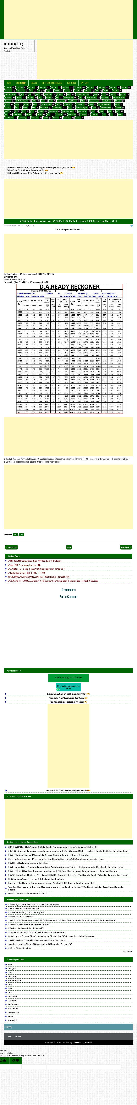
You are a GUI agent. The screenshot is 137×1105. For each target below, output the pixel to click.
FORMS (21, 82)
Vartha (10, 992)
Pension (7, 108)
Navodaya (67, 104)
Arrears (66, 91)
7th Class (90, 87)
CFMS (106, 91)
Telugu (39, 114)
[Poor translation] (15, 1060)
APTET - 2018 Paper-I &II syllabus (19, 948)
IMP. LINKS (71, 82)
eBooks (34, 82)
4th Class (54, 87)
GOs (34, 101)
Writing (78, 118)
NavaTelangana (13, 1008)
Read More (127, 952)
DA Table (84, 82)
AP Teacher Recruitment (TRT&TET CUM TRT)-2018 (26, 572)
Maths (7, 104)
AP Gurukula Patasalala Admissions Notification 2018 (26, 928)
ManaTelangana (13, 1004)
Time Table (72, 114)
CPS (22, 94)
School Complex (67, 111)
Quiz (94, 108)
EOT (39, 98)
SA (16, 111)
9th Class (113, 87)
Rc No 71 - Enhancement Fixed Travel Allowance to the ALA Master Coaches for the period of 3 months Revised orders (48, 855)
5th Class (65, 87)
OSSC (117, 104)
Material (118, 101)
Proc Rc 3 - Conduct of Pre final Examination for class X (27, 893)
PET (16, 108)
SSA (117, 111)
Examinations (68, 98)
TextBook (59, 114)
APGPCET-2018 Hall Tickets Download (21, 916)
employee (8, 98)
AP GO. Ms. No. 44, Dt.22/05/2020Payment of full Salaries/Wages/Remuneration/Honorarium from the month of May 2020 (53, 580)
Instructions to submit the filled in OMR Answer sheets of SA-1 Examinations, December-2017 (40, 944)
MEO (34, 104)
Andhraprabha (12, 976)
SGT (93, 111)
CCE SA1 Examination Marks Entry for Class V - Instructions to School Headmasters (36, 878)
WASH (45, 118)
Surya (10, 988)
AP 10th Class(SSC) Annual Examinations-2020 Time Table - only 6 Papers (34, 560)
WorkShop (66, 118)
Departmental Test (82, 94)
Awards (76, 91)
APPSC (56, 91)
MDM (17, 104)
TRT (104, 114)
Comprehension (10, 94)
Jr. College (106, 101)
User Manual (9, 118)
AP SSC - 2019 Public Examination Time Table (24, 564)
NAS (57, 104)
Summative (17, 114)
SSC (6, 114)
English (18, 98)
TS (111, 114)
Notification (80, 104)
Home (9, 82)
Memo (26, 104)
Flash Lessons (91, 98)
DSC (103, 94)
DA (30, 94)
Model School (46, 104)
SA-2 (31, 111)
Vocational (34, 118)
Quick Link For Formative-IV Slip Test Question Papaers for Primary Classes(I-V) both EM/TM (41, 167)
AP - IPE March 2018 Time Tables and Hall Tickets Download (28, 924)
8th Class (101, 87)
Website (55, 118)
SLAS (101, 111)
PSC (69, 108)
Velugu (10, 984)
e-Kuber (112, 94)
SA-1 (23, 111)
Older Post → (126, 547)
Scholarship (53, 111)
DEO (68, 94)
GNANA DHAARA (22, 101)
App (48, 91)
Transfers (94, 114)
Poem (25, 108)
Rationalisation (106, 108)
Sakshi (10, 972)
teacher (28, 114)
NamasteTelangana (14, 980)
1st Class (8, 87)
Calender (88, 91)
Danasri (31, 226)
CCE (97, 91)
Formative (104, 98)
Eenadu (10, 964)
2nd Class (19, 87)
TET (48, 114)
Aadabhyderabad (13, 1012)
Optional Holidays (104, 104)
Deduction (48, 94)
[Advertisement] (68, 19)
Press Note (44, 108)
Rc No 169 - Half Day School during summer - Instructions (28, 863)
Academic (8, 91)
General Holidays (119, 98)
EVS (57, 98)
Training (83, 114)
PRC (33, 108)
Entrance (30, 98)
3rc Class (31, 87)
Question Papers (81, 108)
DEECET (59, 94)
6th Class (78, 87)
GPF (51, 101)
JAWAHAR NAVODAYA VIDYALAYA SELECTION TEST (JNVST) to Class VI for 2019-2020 (38, 576)
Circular (115, 91)
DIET (95, 94)
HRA (82, 101)
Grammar (61, 101)
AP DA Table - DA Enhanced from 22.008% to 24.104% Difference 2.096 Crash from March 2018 (68, 221)
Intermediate (93, 101)
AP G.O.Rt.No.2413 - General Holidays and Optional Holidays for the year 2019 (36, 568)
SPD (109, 111)
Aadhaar (124, 87)
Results (118, 108)
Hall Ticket (72, 101)
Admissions (21, 91)
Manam (10, 1016)
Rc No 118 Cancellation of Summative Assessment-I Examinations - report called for (37, 940)
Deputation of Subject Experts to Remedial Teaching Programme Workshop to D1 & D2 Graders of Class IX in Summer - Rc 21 (51, 883)
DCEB (37, 94)
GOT (42, 101)
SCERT (40, 111)
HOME (10, 1036)
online (91, 104)
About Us (18, 1036)
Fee (80, 98)
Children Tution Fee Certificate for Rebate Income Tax (27, 170)
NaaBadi (88, 1042)
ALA (31, 91)
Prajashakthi (12, 1000)
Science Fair (82, 111)
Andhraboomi (12, 996)
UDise (120, 114)
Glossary (8, 101)
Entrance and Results (52, 82)
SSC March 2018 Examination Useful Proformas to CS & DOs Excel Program (35, 172)
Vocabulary (22, 118)
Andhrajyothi (12, 968)
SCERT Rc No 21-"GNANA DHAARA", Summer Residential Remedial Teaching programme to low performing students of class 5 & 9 (52, 847)
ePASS (48, 98)
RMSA (7, 111)
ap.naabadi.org (13, 43)
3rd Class (42, 87)
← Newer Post (11, 547)
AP (39, 91)
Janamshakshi (12, 1020)
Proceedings (57, 108)
